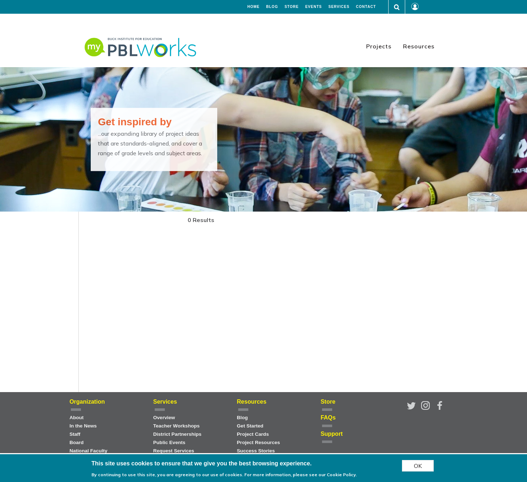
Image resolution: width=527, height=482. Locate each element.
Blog (272, 7)
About (76, 417)
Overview (164, 417)
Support (332, 434)
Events (313, 7)
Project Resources (258, 442)
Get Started (250, 426)
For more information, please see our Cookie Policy (300, 474)
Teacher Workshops (176, 426)
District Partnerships (177, 434)
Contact (366, 7)
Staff (74, 434)
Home (253, 7)
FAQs (328, 417)
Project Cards (253, 434)
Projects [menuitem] (378, 46)
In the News (83, 426)
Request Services (173, 450)
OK (418, 465)
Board (76, 442)
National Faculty (88, 450)
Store (291, 7)
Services (338, 7)
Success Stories (256, 450)
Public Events (169, 442)
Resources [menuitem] (418, 46)
